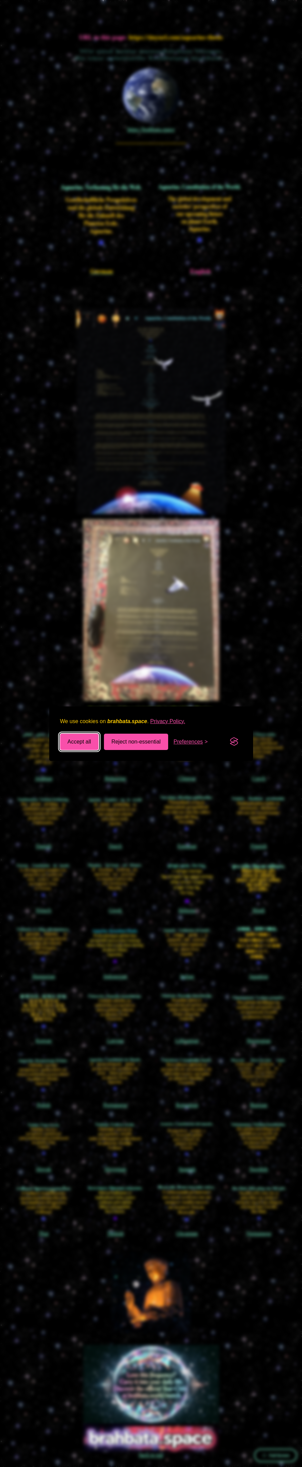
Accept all (79, 742)
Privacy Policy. (167, 721)
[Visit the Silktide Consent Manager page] (234, 742)
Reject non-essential (136, 742)
